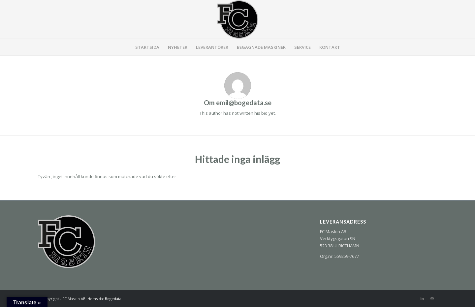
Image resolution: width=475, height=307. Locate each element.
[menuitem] (147, 47)
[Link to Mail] (432, 298)
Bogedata (113, 298)
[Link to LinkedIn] (422, 298)
